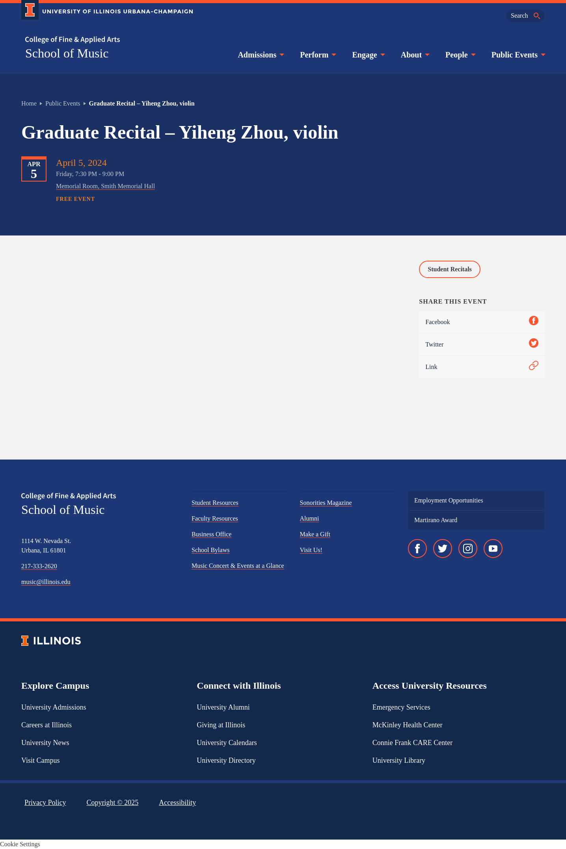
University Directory (226, 760)
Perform (317, 54)
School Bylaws (210, 550)
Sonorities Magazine (326, 502)
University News (45, 743)
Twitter (481, 344)
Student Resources (215, 502)
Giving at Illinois (221, 725)
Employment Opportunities (448, 500)
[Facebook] (417, 548)
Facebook (481, 322)
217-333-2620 (39, 566)
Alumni (309, 518)
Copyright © (113, 802)
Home (29, 103)
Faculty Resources (215, 518)
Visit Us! (311, 550)
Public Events (518, 54)
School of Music (67, 53)
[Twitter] (442, 548)
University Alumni (223, 707)
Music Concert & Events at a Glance (238, 565)
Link (481, 367)
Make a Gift (315, 534)
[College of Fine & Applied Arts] (104, 40)
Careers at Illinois (46, 725)
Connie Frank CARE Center (412, 743)
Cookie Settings (20, 844)
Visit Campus (40, 760)
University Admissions (53, 707)
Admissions (260, 54)
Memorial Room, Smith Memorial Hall (105, 186)
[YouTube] (493, 548)
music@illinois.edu (46, 581)
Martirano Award (435, 520)
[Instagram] (467, 548)
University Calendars (227, 743)
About (414, 54)
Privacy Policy (45, 802)
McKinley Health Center (407, 725)
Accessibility (177, 802)
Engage (367, 54)
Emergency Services (401, 707)
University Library (398, 760)
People (459, 54)
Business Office (211, 534)
